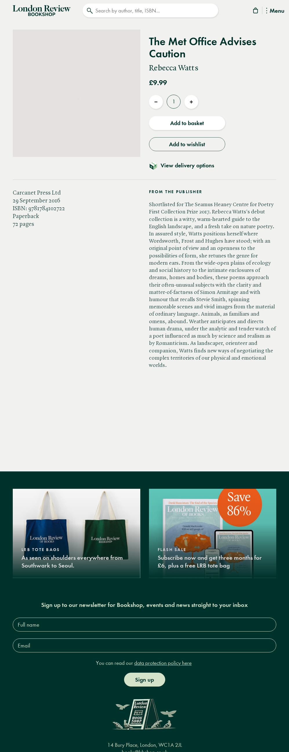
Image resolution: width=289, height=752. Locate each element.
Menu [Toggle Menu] (275, 11)
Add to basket (187, 123)
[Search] (150, 10)
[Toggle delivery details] (185, 165)
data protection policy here (163, 663)
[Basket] (256, 11)
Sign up (144, 679)
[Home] (41, 9)
